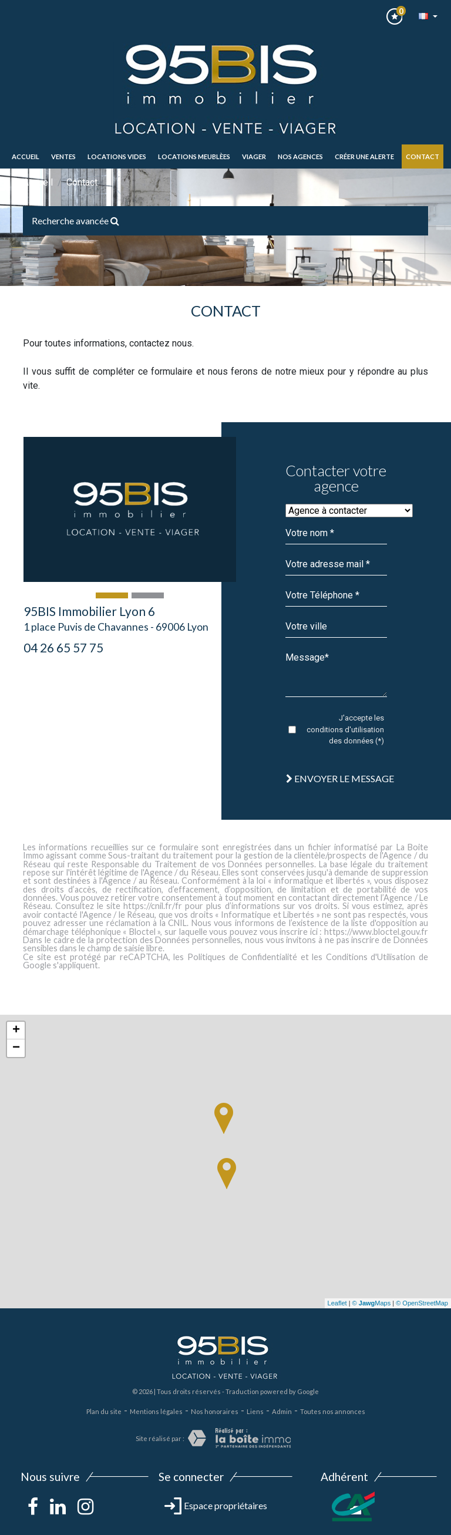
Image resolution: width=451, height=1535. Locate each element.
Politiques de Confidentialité (242, 957)
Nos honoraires (214, 1411)
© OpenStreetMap (422, 1303)
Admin (282, 1411)
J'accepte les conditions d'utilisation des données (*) (345, 729)
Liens (255, 1411)
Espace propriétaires (215, 1505)
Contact (422, 156)
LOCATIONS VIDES (116, 156)
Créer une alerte (364, 156)
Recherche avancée (75, 220)
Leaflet (337, 1303)
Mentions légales (156, 1411)
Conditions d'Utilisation (371, 957)
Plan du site (104, 1411)
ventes (63, 156)
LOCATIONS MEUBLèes (194, 156)
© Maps (371, 1303)
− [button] (16, 1048)
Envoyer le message (340, 778)
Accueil (25, 156)
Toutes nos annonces (332, 1411)
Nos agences (300, 156)
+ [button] (16, 1030)
